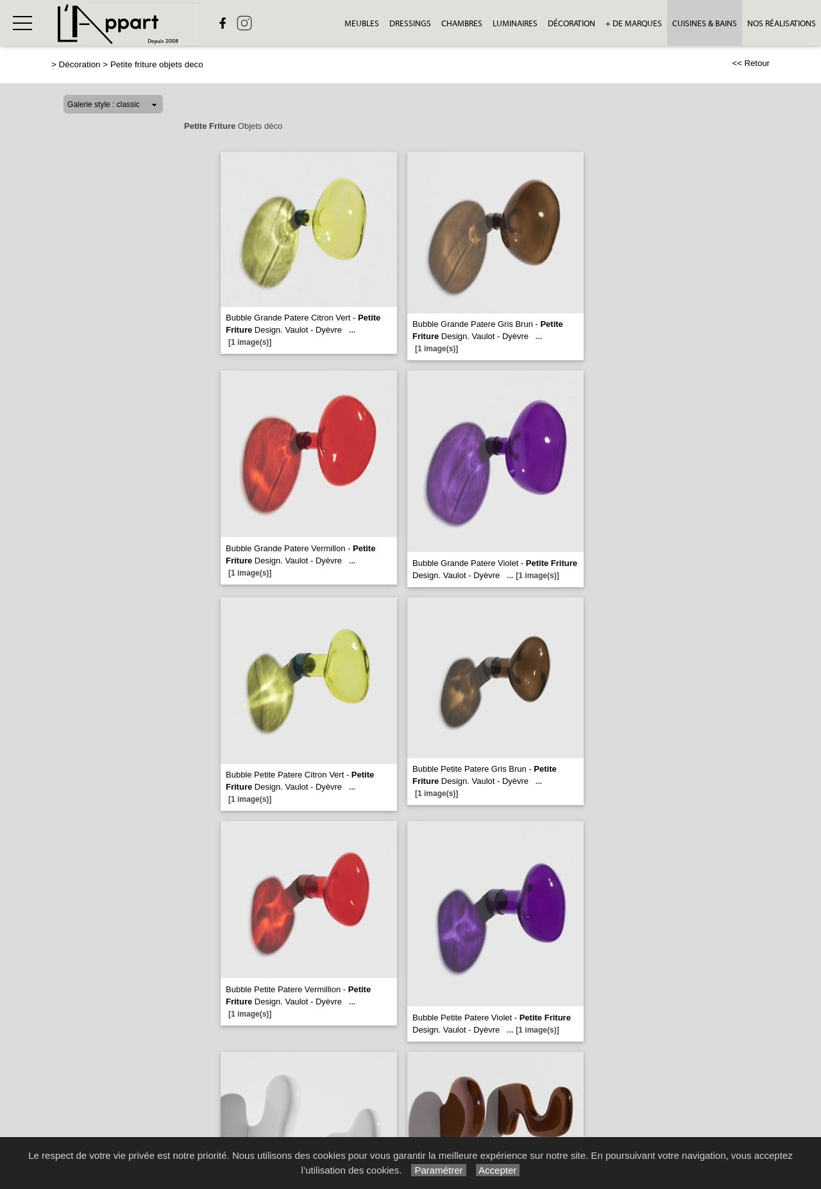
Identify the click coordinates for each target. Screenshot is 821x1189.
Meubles (361, 23)
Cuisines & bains (704, 23)
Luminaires (515, 23)
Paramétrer (438, 1170)
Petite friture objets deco (156, 64)
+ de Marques (633, 23)
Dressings (410, 23)
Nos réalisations (781, 23)
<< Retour (751, 63)
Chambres (461, 23)
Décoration (571, 23)
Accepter (498, 1170)
